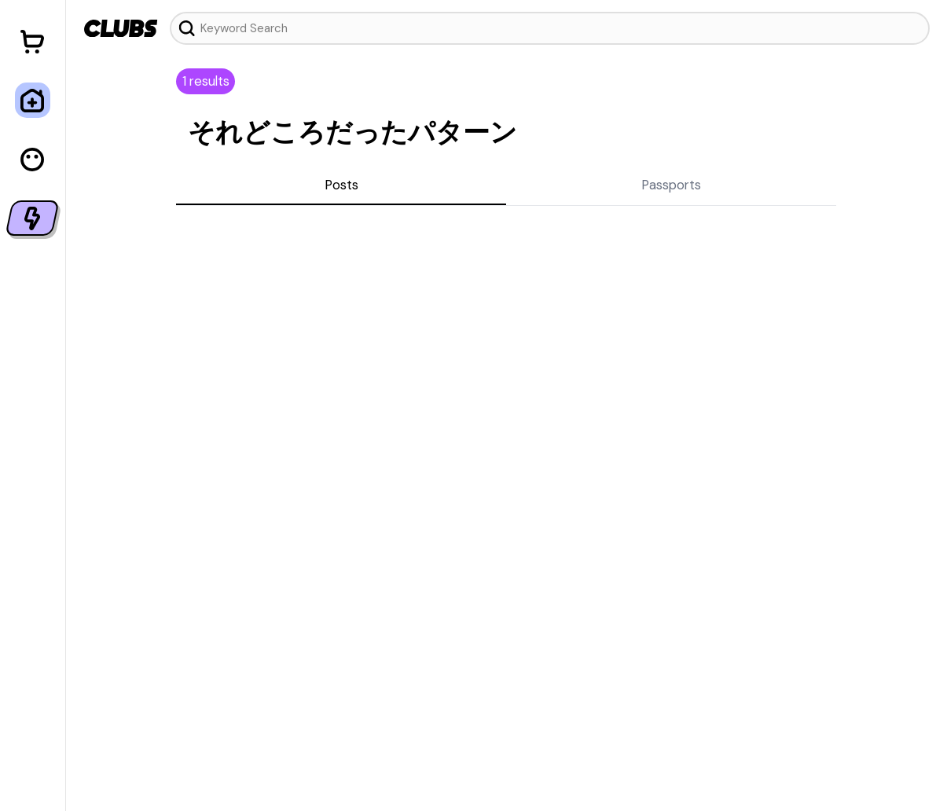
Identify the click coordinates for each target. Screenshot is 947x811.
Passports (671, 184)
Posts (341, 184)
